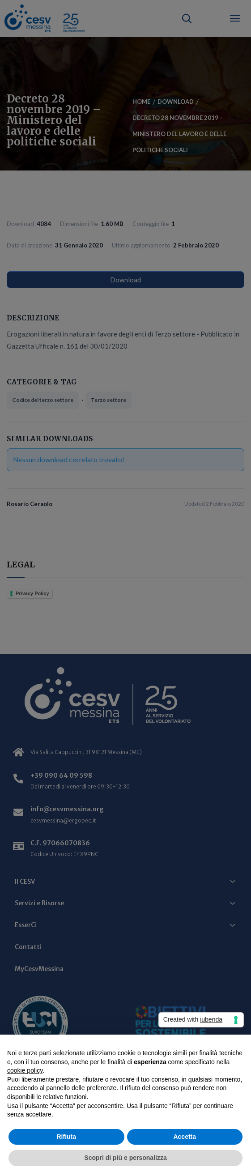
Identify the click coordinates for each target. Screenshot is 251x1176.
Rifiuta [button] (66, 1136)
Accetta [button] (184, 1136)
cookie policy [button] (25, 1070)
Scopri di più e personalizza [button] (125, 1157)
